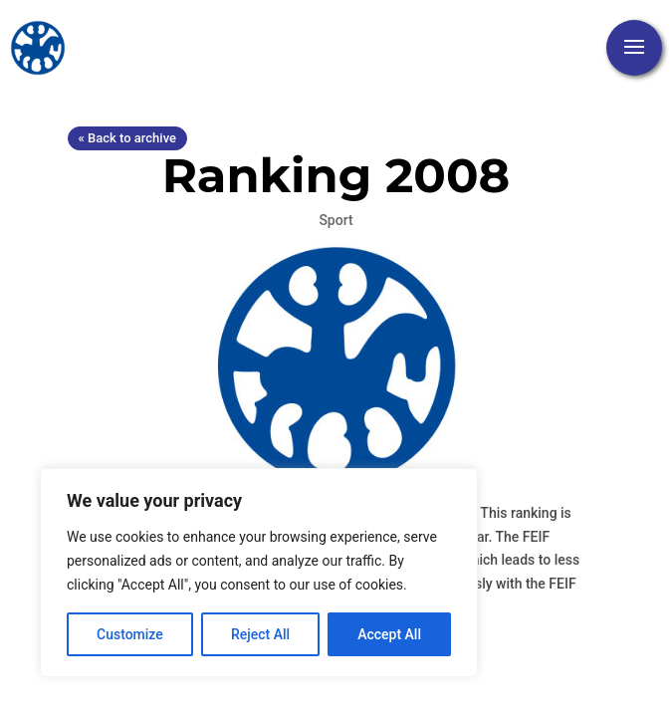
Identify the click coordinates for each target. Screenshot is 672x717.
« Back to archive (127, 137)
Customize (130, 634)
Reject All (260, 634)
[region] (259, 572)
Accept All (389, 634)
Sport (335, 220)
